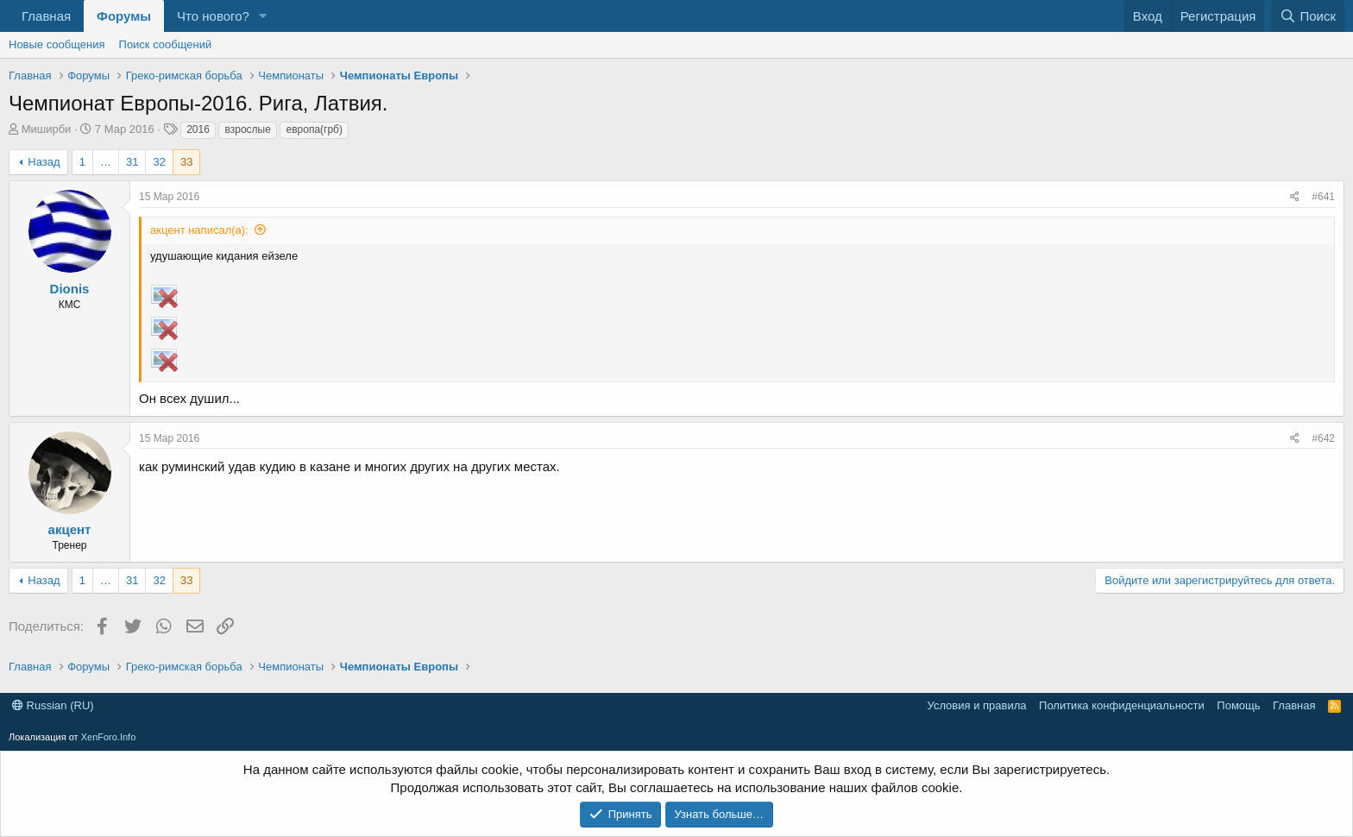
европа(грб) (314, 129)
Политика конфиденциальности (1122, 705)
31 (132, 161)
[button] (263, 16)
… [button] (105, 161)
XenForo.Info (108, 737)
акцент (69, 529)
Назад (44, 161)
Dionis (70, 288)
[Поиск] (1307, 16)
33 (186, 161)
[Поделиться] (1295, 197)
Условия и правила (977, 705)
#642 (1323, 438)
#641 (1323, 197)
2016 (198, 129)
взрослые (247, 129)
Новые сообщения (57, 44)
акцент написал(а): (199, 229)
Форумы (124, 16)
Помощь (1238, 705)
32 (159, 161)
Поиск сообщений (165, 44)
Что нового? (213, 16)
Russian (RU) (53, 705)
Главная (46, 16)
